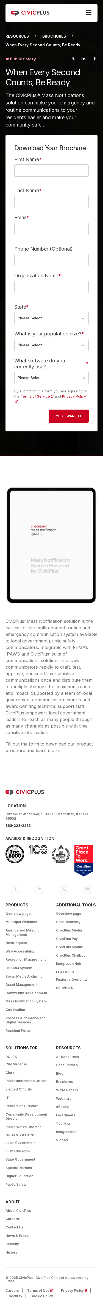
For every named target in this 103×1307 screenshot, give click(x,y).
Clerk (9, 1073)
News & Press (17, 1236)
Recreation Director (21, 1106)
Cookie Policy (41, 1296)
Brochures (54, 36)
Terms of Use (41, 1290)
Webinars (63, 1098)
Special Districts (18, 1168)
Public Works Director (23, 1127)
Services (64, 988)
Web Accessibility (20, 951)
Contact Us (14, 1227)
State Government (20, 1159)
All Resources (67, 1057)
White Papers (67, 1090)
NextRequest (16, 943)
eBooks (62, 1107)
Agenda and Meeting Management (22, 932)
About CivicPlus (18, 1211)
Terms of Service (35, 396)
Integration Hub (68, 964)
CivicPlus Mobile (69, 947)
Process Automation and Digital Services (25, 1020)
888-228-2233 (18, 826)
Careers (12, 1219)
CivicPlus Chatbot (70, 955)
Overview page (18, 914)
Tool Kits (63, 1123)
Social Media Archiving (24, 976)
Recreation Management (25, 959)
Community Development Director (26, 1116)
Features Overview (71, 980)
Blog (59, 1073)
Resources (17, 36)
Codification (15, 1010)
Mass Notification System (26, 1001)
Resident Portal (17, 1031)
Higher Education (19, 1176)
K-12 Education (17, 1151)
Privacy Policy (76, 1290)
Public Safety (16, 1184)
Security (12, 1244)
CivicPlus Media (69, 930)
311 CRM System (18, 968)
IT (7, 1098)
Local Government (20, 1143)
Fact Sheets (65, 1115)
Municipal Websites (21, 922)
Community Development (26, 993)
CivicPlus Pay (67, 939)
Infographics (66, 1132)
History (11, 1252)
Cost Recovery (68, 922)
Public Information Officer (26, 1081)
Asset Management (21, 984)
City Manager (16, 1064)
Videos (62, 1140)
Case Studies (67, 1065)
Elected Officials (18, 1089)
